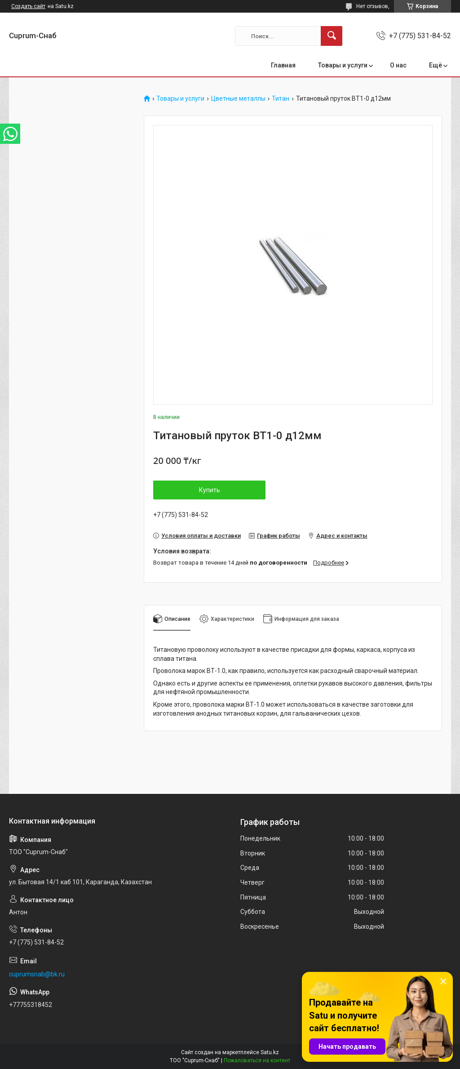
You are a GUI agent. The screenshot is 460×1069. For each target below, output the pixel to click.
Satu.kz (270, 1052)
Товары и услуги (342, 65)
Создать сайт (28, 6)
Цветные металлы (238, 98)
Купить (209, 490)
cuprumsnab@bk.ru (37, 974)
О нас (398, 65)
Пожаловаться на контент (257, 1060)
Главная (283, 65)
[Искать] (331, 36)
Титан (280, 98)
